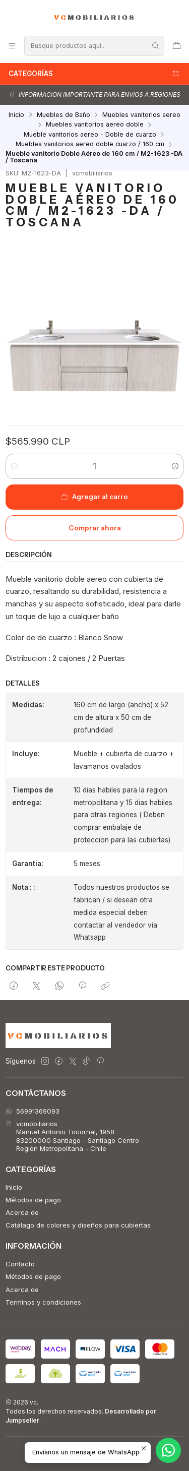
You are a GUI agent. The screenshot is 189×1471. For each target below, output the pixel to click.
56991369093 (32, 1111)
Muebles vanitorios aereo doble (95, 124)
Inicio (16, 115)
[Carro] (176, 45)
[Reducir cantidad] (14, 466)
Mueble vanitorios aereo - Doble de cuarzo (90, 135)
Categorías (94, 73)
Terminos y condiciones (43, 1302)
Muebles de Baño (63, 115)
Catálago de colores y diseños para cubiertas (78, 1225)
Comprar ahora (95, 528)
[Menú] (12, 45)
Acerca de (22, 1212)
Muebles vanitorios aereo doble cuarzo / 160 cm (90, 144)
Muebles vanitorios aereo (141, 115)
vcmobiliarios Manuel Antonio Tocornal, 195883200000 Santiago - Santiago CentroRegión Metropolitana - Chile (72, 1136)
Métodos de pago (33, 1200)
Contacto (20, 1264)
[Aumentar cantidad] (175, 466)
